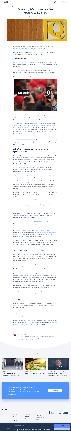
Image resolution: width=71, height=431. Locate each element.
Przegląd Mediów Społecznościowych (56, 371)
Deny (62, 424)
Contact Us (15, 414)
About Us (15, 412)
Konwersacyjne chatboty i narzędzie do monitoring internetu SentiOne (5, 2)
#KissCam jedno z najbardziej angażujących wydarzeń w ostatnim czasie (57, 375)
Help (4, 413)
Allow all (62, 417)
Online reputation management (39, 415)
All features (38, 412)
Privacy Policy (27, 414)
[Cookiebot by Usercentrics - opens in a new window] (7, 429)
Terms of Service (28, 412)
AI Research (42, 1)
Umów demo (55, 390)
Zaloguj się (55, 2)
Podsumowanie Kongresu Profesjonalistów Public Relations (11, 374)
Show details (56, 428)
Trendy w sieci (35, 6)
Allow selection (62, 421)
